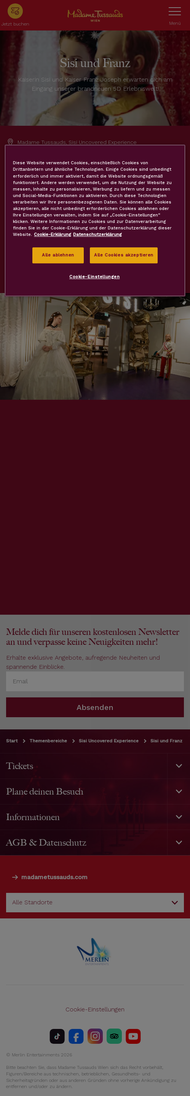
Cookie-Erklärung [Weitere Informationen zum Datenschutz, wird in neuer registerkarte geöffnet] (52, 234)
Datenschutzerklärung (97, 234)
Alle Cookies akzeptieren (123, 255)
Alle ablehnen (58, 255)
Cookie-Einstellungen (94, 276)
